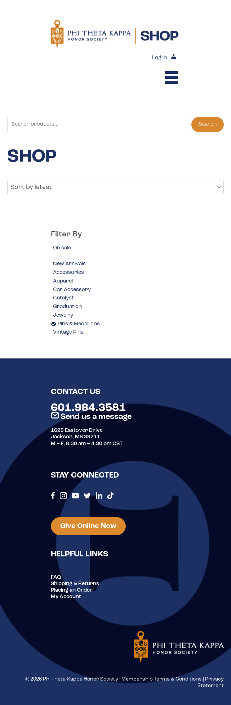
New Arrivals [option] (69, 264)
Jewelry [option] (63, 315)
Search (208, 124)
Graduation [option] (67, 306)
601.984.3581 (88, 408)
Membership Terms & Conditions (161, 679)
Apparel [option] (63, 281)
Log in (159, 57)
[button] (115, 187)
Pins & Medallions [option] (79, 324)
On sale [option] (62, 248)
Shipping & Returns (75, 584)
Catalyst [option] (63, 298)
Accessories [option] (68, 272)
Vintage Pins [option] (68, 332)
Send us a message (91, 417)
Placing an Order (72, 590)
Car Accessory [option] (72, 290)
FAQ (56, 577)
